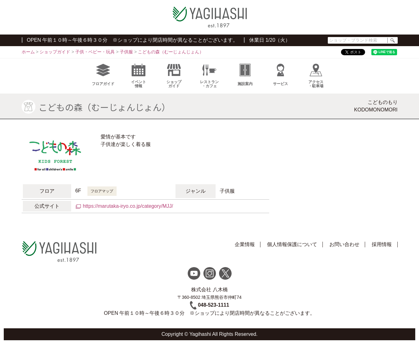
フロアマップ (102, 191)
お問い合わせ (344, 244)
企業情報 (245, 244)
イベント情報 (138, 76)
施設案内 (245, 75)
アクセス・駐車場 (315, 76)
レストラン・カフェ (209, 76)
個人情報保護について (292, 244)
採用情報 (382, 244)
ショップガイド (173, 76)
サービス (280, 75)
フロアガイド (103, 75)
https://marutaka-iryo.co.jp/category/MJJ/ (128, 206)
